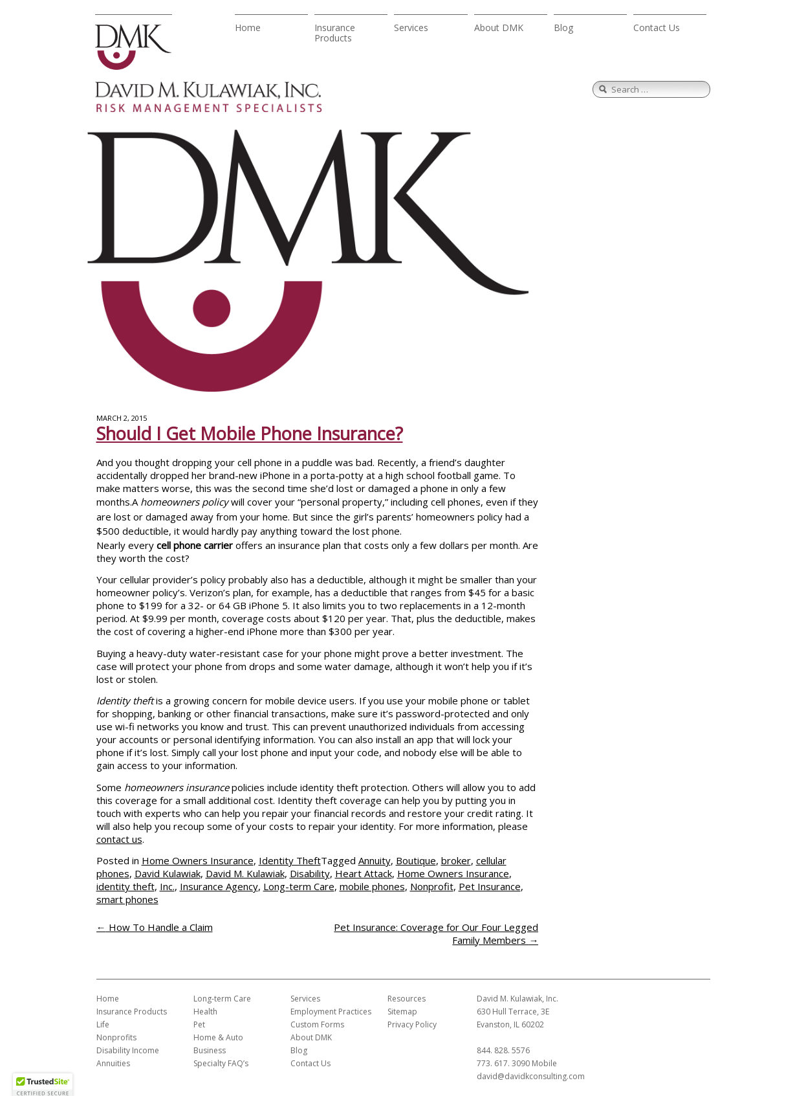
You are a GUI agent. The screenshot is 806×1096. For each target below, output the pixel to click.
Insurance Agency (219, 886)
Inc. (167, 886)
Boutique (416, 860)
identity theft (125, 886)
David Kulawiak (168, 873)
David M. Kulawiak (245, 873)
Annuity (374, 860)
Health (205, 1011)
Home (248, 27)
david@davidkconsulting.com (531, 1076)
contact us (119, 839)
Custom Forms (317, 1024)
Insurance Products (334, 32)
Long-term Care (298, 886)
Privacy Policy (412, 1024)
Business (209, 1050)
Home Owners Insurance (198, 860)
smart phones (127, 899)
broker (456, 860)
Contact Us (656, 27)
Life (102, 1024)
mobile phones (372, 886)
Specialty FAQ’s (220, 1063)
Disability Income (127, 1050)
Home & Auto (218, 1037)
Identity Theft (290, 860)
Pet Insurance (490, 886)
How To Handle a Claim (154, 927)
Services (411, 27)
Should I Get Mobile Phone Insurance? (249, 434)
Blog (563, 27)
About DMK (498, 27)
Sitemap (402, 1011)
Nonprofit (431, 886)
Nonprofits (116, 1037)
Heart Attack (363, 873)
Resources (406, 998)
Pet (199, 1024)
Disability (310, 873)
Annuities (113, 1063)
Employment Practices (330, 1011)
